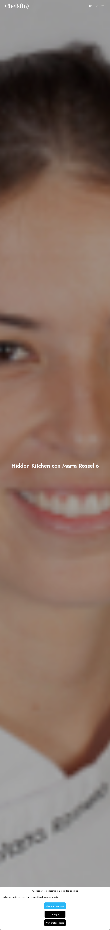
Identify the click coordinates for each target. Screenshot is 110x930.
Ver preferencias (55, 922)
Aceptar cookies (55, 906)
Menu (103, 6)
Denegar (55, 914)
